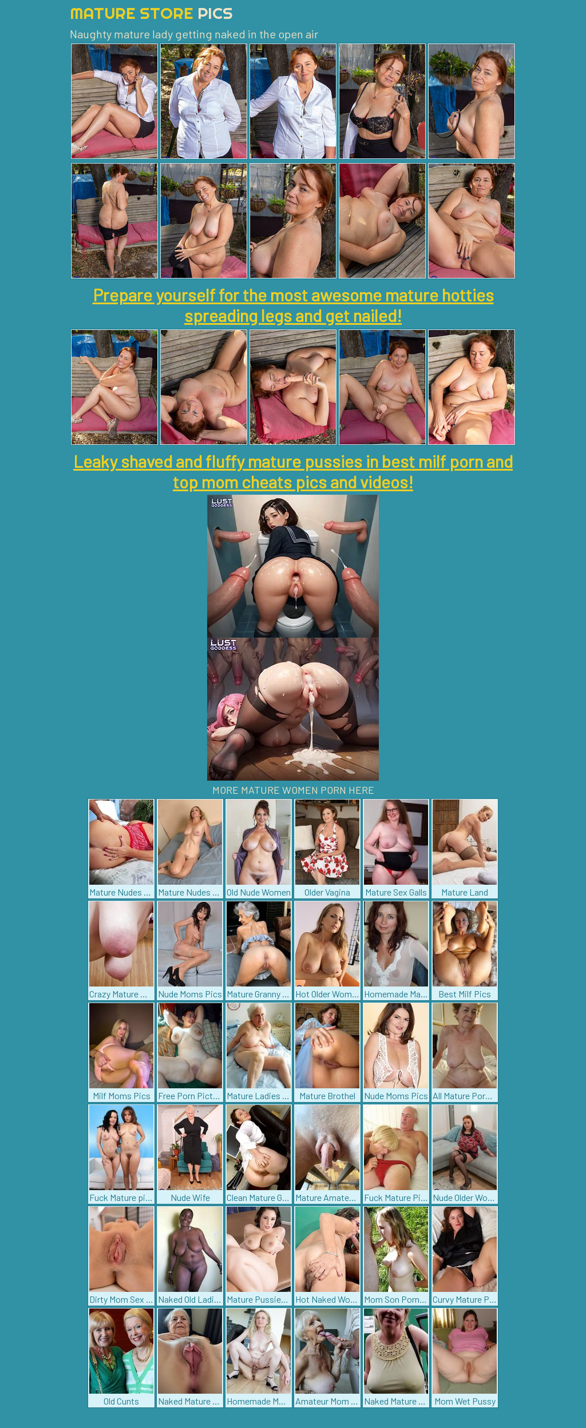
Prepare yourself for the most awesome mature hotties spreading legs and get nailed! (293, 304)
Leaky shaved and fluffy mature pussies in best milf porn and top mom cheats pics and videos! (293, 471)
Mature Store (151, 13)
